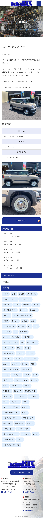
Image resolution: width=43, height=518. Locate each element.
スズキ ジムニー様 (11, 260)
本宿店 (6, 282)
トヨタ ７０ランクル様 (12, 244)
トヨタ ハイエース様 (12, 237)
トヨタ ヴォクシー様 (12, 252)
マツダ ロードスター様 (13, 268)
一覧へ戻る (20, 221)
